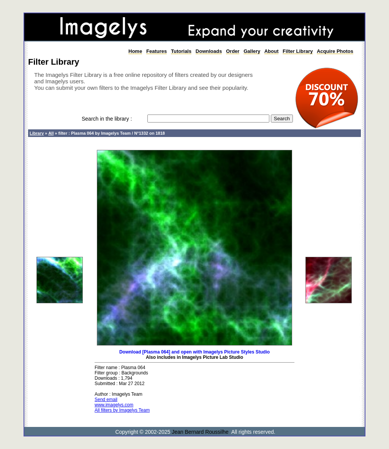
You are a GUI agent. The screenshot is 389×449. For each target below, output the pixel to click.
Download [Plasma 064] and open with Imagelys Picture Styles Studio (194, 352)
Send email (106, 399)
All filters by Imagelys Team (122, 410)
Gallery (252, 51)
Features (156, 51)
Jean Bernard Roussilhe (200, 432)
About (271, 51)
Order (232, 51)
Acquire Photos (335, 51)
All (51, 133)
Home (135, 51)
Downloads (209, 51)
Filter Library (298, 51)
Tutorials (181, 51)
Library (37, 133)
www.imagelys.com (114, 405)
